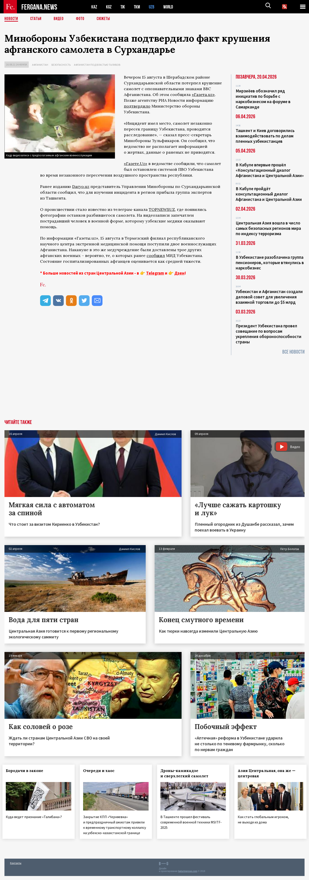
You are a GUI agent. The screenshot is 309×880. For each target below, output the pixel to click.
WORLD (170, 7)
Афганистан (40, 64)
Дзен (179, 273)
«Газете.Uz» (135, 163)
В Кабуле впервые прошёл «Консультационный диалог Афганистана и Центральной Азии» (270, 170)
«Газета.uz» (203, 94)
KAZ (94, 7)
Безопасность (61, 64)
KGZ (109, 7)
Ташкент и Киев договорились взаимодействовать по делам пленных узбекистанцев (265, 136)
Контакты (15, 867)
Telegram (155, 273)
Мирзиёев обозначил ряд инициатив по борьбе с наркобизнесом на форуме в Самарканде (263, 99)
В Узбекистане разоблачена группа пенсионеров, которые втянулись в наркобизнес (270, 263)
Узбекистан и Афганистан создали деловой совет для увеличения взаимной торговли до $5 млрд (269, 297)
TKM (138, 7)
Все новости (293, 352)
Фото (82, 19)
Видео (60, 19)
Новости (11, 19)
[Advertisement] (154, 386)
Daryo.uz (80, 186)
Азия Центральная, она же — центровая (268, 773)
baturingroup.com (187, 875)
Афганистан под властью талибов (97, 64)
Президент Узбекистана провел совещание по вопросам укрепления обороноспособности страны (268, 333)
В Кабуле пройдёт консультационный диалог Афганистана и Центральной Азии (269, 194)
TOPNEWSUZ (162, 209)
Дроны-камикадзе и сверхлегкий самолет (186, 773)
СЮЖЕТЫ (106, 19)
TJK (123, 7)
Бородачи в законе (26, 770)
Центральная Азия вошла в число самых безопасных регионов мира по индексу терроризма (268, 228)
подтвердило (137, 106)
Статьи (37, 19)
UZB (153, 7)
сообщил (156, 255)
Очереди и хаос (101, 770)
